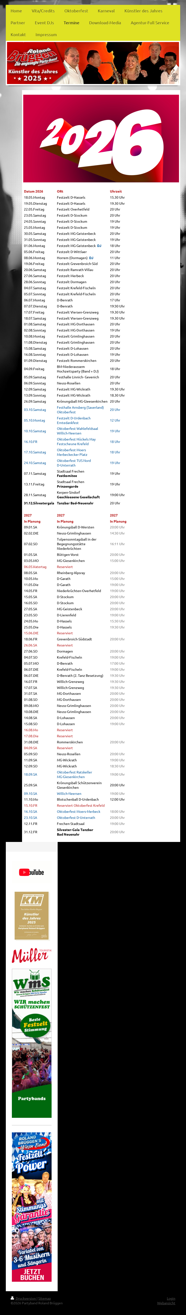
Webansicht (166, 1303)
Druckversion (24, 1298)
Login (171, 1298)
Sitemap (44, 1298)
